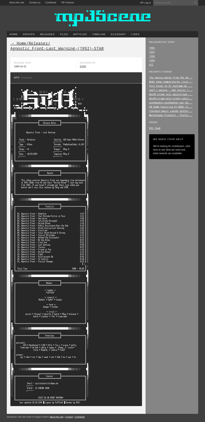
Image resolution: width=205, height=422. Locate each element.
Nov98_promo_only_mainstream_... (170, 94)
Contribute (50, 2)
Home (14, 34)
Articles (80, 34)
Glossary (118, 34)
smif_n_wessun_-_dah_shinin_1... (170, 90)
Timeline (99, 34)
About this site (16, 2)
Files (64, 34)
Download (26, 77)
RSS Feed (154, 128)
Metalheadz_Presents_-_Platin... (170, 115)
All (151, 64)
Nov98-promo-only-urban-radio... (170, 98)
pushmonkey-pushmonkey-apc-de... (170, 102)
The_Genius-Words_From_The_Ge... (170, 77)
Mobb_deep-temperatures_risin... (170, 81)
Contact (69, 417)
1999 (152, 60)
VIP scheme (67, 2)
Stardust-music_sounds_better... (170, 111)
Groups (29, 34)
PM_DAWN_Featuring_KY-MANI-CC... (170, 106)
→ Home (18, 43)
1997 (152, 52)
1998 (152, 56)
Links (135, 34)
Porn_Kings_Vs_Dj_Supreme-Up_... (170, 85)
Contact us (34, 2)
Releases (47, 34)
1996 (152, 47)
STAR (83, 66)
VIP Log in (145, 2)
